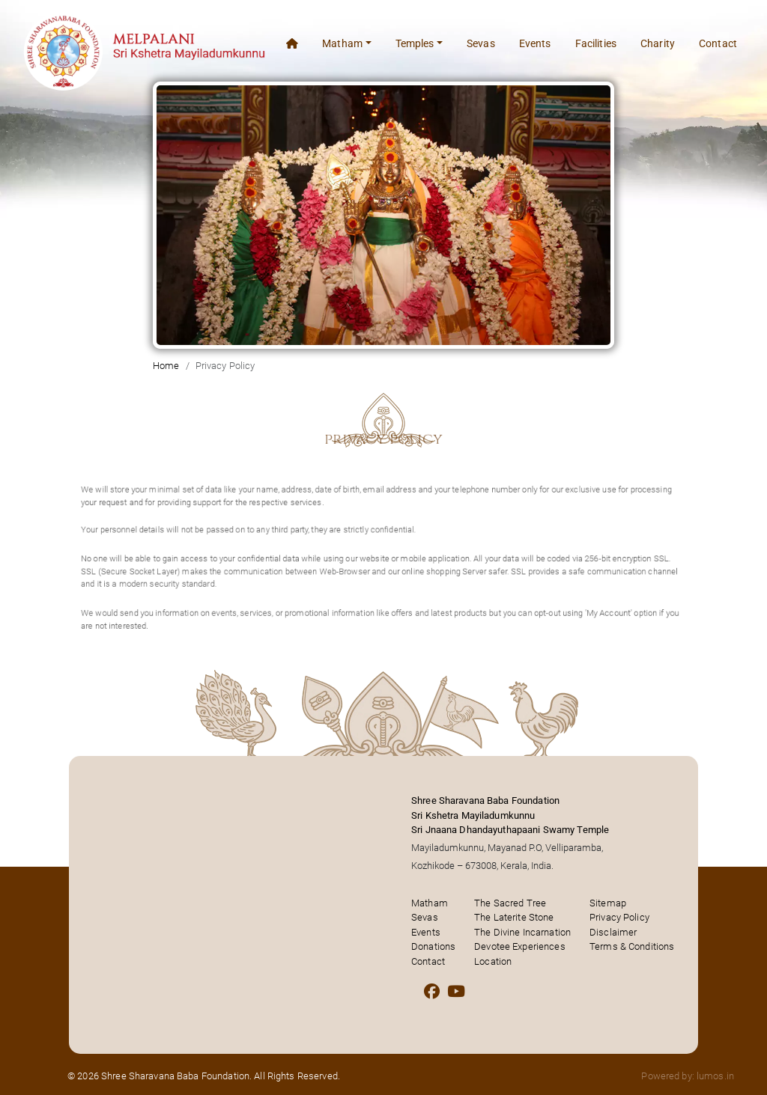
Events (535, 43)
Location (493, 961)
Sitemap (607, 903)
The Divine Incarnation (522, 932)
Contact (718, 43)
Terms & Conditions (631, 946)
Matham (429, 903)
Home (166, 365)
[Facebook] (432, 992)
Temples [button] (414, 43)
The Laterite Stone (514, 917)
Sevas (481, 43)
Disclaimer (613, 932)
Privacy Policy (619, 917)
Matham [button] (342, 43)
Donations (433, 946)
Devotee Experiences (519, 946)
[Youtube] (456, 992)
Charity (657, 43)
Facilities (595, 43)
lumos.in (715, 1076)
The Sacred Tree (510, 903)
